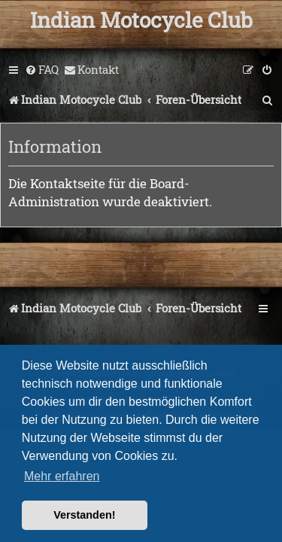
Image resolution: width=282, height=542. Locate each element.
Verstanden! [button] (84, 515)
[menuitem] (42, 70)
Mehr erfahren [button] (62, 476)
